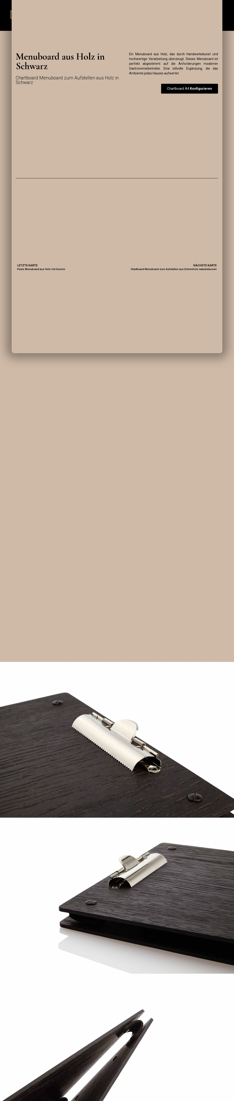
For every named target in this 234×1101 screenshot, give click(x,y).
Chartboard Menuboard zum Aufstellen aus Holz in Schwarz (67, 80)
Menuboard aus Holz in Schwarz (60, 61)
